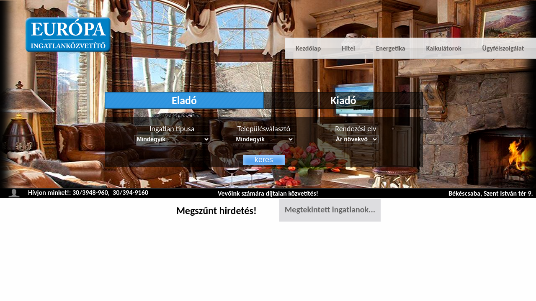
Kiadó (343, 100)
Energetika (390, 48)
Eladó (184, 100)
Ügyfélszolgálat (503, 48)
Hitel (348, 48)
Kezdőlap (308, 48)
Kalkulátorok (443, 48)
